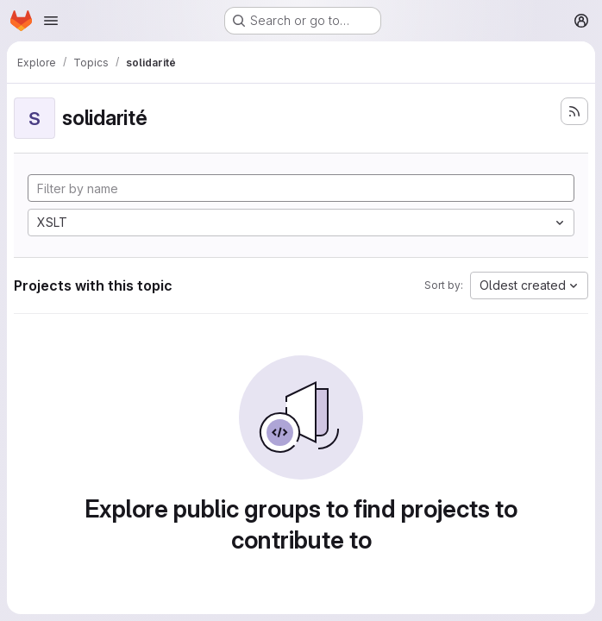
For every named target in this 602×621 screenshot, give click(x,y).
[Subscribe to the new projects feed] (574, 111)
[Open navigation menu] (51, 20)
